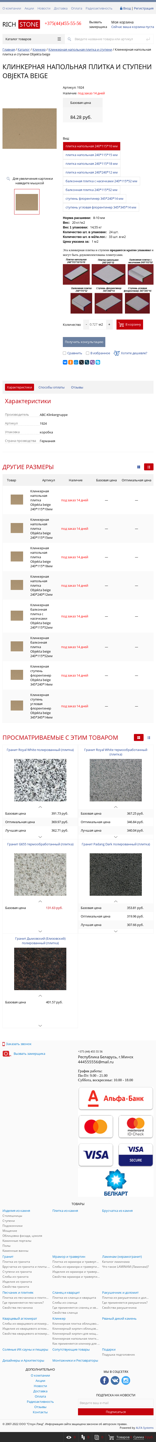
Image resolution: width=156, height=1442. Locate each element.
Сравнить (72, 353)
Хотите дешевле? (130, 353)
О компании (11, 8)
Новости (44, 8)
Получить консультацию (84, 342)
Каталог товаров (33, 39)
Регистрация (144, 8)
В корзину (129, 324)
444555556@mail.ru (96, 1061)
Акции (29, 8)
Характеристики (19, 387)
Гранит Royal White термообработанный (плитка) (115, 751)
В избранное (98, 353)
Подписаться (116, 1412)
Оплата (76, 8)
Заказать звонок (17, 1044)
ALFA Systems (145, 1428)
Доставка (61, 8)
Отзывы (77, 387)
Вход (127, 8)
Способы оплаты (52, 387)
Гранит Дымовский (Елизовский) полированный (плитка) (40, 940)
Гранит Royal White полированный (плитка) (40, 749)
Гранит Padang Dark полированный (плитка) (116, 844)
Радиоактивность (99, 8)
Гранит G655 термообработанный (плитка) (40, 844)
